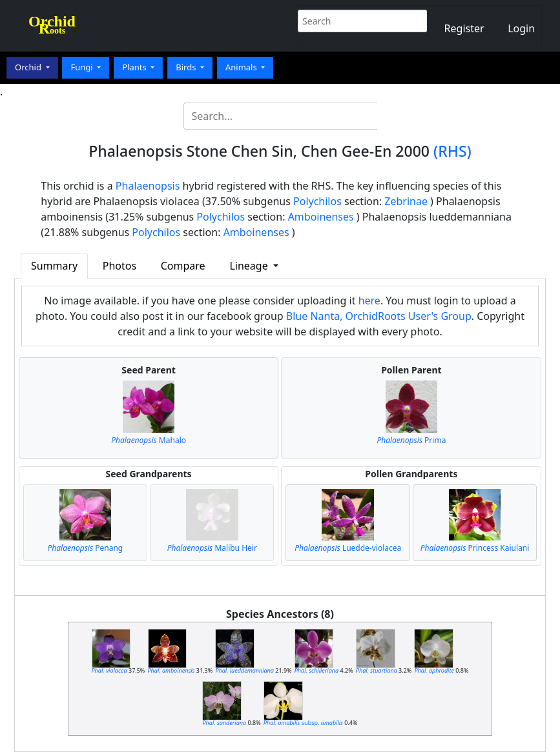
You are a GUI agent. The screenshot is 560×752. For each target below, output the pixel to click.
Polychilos (317, 201)
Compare (183, 266)
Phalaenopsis (148, 186)
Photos (119, 266)
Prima (411, 440)
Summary (54, 266)
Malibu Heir (212, 547)
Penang (85, 547)
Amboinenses (321, 217)
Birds (187, 67)
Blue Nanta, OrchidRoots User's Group (379, 316)
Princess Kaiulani (475, 547)
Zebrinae (406, 201)
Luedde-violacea (348, 547)
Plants (135, 67)
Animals (242, 67)
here (369, 300)
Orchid (29, 67)
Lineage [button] (249, 266)
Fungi (82, 67)
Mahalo (148, 440)
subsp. (303, 722)
